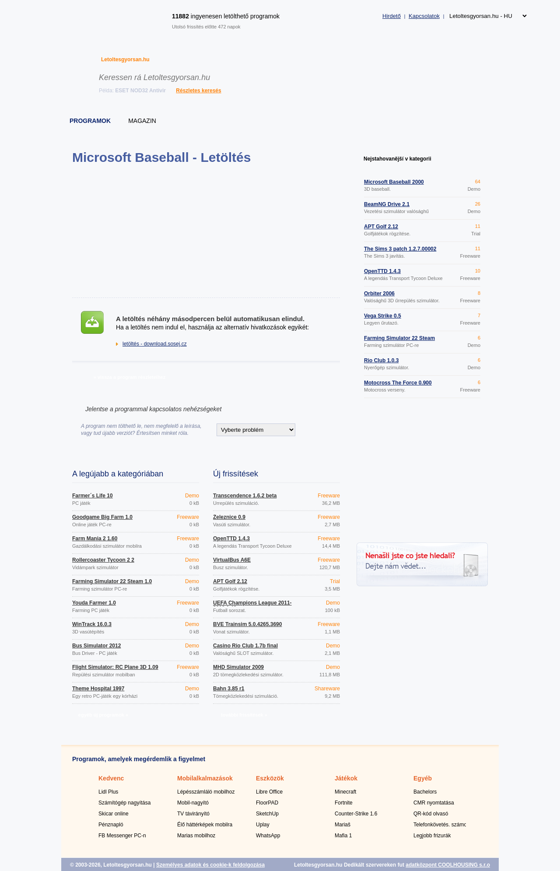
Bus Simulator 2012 (96, 646)
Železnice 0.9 (229, 517)
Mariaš (342, 825)
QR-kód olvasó (430, 814)
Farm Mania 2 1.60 (94, 538)
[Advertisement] (206, 231)
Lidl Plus (108, 792)
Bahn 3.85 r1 (228, 689)
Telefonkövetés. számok (441, 825)
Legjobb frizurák (432, 836)
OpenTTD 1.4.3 (231, 538)
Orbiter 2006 (379, 293)
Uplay (263, 825)
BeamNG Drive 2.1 (387, 204)
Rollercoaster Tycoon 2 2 (103, 560)
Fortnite (344, 803)
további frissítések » (244, 714)
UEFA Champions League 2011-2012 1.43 (252, 605)
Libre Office (269, 792)
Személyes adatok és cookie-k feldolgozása (210, 865)
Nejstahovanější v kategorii (397, 159)
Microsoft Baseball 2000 (394, 182)
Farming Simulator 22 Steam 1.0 (112, 581)
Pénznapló (110, 825)
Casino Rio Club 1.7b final (245, 646)
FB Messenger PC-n (122, 836)
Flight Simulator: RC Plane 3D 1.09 (115, 667)
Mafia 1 (343, 836)
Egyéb (422, 778)
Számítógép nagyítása (124, 803)
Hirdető (391, 16)
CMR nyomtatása (433, 803)
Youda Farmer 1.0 (94, 603)
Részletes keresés (198, 90)
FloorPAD (267, 803)
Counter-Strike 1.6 (356, 814)
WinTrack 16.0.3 (92, 624)
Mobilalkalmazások (205, 778)
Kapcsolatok (424, 16)
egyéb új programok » (103, 714)
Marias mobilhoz (196, 836)
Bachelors (425, 792)
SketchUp (267, 814)
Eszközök (270, 778)
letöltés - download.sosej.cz (154, 344)
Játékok (346, 778)
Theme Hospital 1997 (98, 689)
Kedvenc (111, 778)
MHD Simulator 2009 (238, 667)
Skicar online (113, 814)
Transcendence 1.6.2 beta (244, 496)
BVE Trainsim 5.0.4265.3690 (247, 624)
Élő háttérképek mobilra (204, 825)
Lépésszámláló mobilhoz (205, 792)
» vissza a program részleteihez (129, 377)
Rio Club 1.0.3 (381, 360)
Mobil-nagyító (193, 803)
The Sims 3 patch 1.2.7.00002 (400, 249)
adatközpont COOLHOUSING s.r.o (448, 865)
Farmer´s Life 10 (92, 496)
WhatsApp (268, 836)
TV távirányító (193, 814)
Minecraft (345, 792)
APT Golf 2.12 (230, 581)
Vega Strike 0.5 (382, 316)
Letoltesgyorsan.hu (125, 59)
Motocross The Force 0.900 (398, 383)
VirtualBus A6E (232, 560)
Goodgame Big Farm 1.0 (102, 517)
